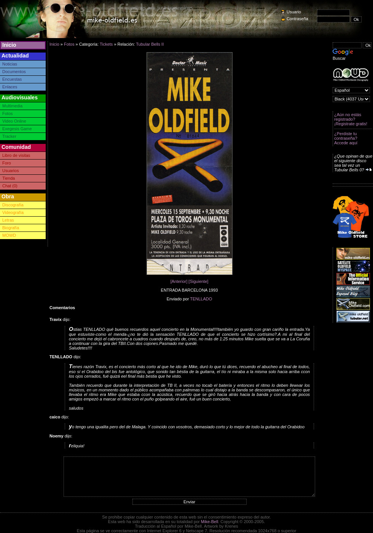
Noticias (9, 64)
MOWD (9, 235)
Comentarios (62, 307)
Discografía (13, 205)
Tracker (9, 136)
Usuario (294, 12)
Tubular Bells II (150, 44)
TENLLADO (201, 299)
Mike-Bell (209, 521)
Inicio (9, 45)
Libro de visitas (16, 155)
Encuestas (12, 79)
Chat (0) (10, 186)
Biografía (10, 227)
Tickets (106, 44)
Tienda (8, 178)
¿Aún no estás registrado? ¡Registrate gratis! (350, 119)
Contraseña (297, 18)
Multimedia (12, 106)
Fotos (7, 113)
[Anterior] (179, 281)
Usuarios (10, 170)
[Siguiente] (198, 281)
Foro (6, 163)
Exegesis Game (17, 128)
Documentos (14, 71)
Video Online (14, 121)
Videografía (13, 212)
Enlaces (9, 87)
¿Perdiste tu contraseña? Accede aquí (345, 138)
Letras (8, 220)
